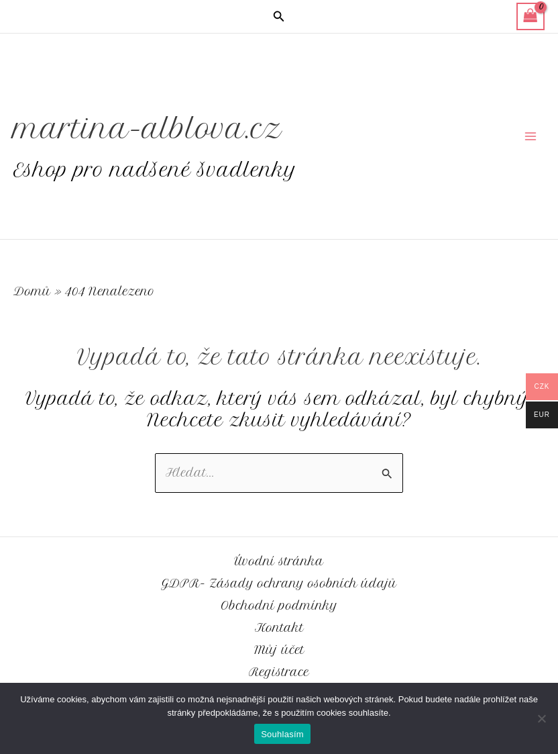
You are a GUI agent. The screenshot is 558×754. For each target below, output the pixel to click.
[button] (279, 17)
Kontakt (279, 627)
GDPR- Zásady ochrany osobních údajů (279, 583)
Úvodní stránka (279, 561)
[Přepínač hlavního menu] (530, 136)
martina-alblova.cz (158, 128)
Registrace (279, 672)
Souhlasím (282, 734)
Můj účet (279, 650)
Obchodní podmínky (279, 605)
